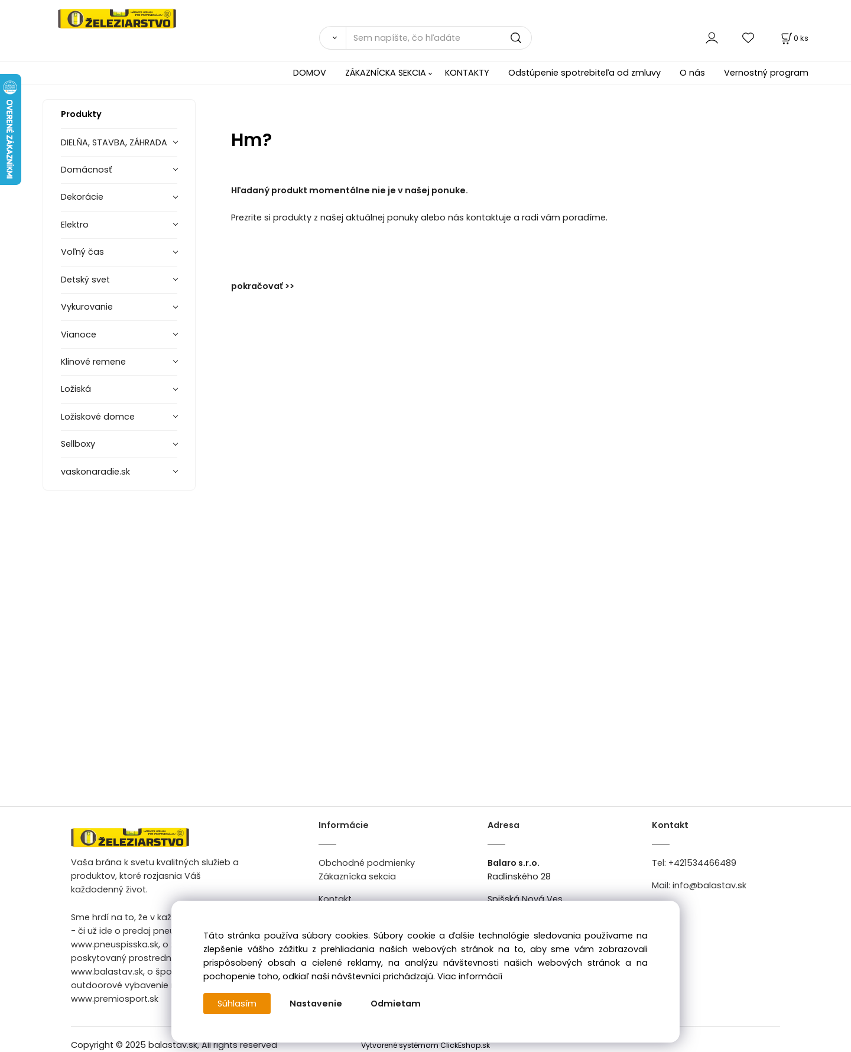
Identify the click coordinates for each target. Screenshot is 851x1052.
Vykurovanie (87, 307)
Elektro (75, 224)
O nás (692, 73)
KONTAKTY (467, 73)
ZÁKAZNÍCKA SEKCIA (385, 73)
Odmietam (396, 1003)
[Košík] (793, 38)
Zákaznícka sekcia (357, 876)
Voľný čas (82, 252)
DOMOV (309, 73)
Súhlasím (236, 1003)
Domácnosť (86, 170)
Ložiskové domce (98, 417)
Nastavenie (316, 1003)
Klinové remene (93, 362)
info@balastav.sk (709, 885)
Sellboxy (78, 444)
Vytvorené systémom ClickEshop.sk (425, 1045)
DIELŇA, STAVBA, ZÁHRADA (114, 142)
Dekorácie (82, 197)
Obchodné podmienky (367, 863)
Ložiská (76, 389)
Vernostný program (766, 73)
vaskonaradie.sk (95, 472)
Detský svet (85, 279)
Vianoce (78, 334)
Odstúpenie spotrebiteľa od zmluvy (584, 73)
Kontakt (335, 899)
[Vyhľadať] (332, 38)
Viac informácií (469, 976)
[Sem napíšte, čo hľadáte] (439, 38)
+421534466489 (702, 863)
